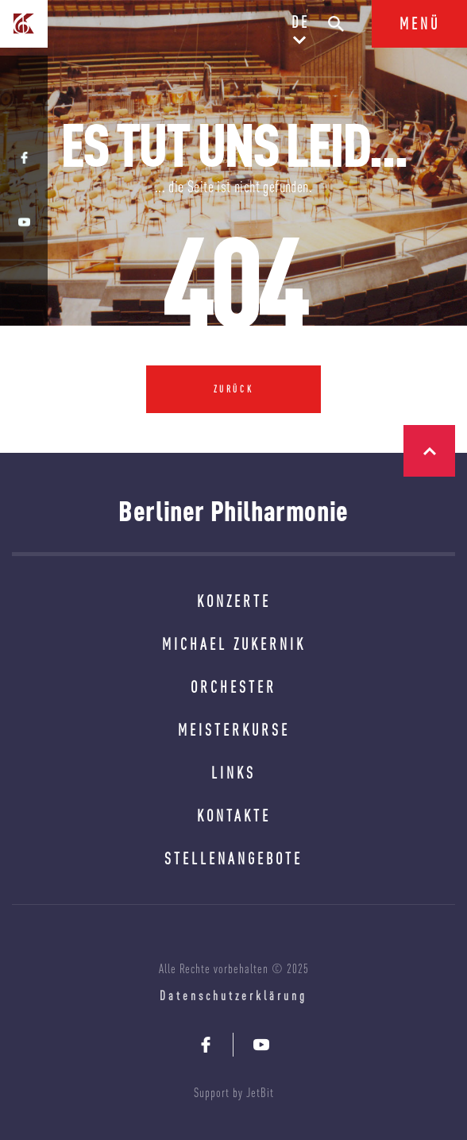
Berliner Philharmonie (233, 510)
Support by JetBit (234, 1092)
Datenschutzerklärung (233, 995)
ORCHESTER (233, 687)
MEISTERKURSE (234, 730)
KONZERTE (234, 601)
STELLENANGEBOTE (233, 858)
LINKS (233, 772)
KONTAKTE (234, 815)
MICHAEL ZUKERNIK (234, 644)
